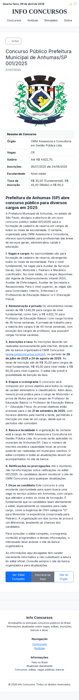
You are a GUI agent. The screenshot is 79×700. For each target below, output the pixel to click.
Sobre (68, 20)
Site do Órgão (63, 577)
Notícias (32, 20)
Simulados (51, 20)
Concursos (14, 20)
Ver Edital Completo (18, 577)
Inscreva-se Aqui (42, 577)
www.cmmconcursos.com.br (25, 354)
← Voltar (13, 41)
